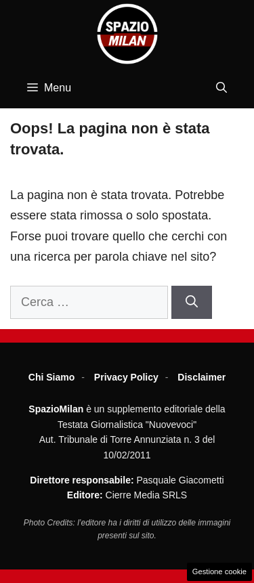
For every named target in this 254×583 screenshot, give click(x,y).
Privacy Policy (126, 377)
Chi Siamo (51, 377)
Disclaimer (201, 377)
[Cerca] (191, 302)
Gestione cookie (219, 571)
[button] (221, 88)
